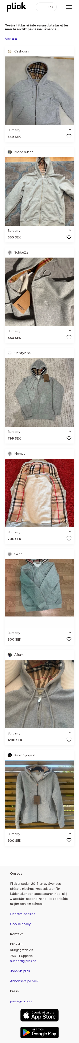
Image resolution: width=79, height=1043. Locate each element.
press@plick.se (21, 1001)
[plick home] (16, 7)
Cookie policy (20, 924)
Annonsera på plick (24, 981)
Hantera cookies (22, 914)
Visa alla (11, 39)
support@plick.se (23, 961)
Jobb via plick (20, 971)
